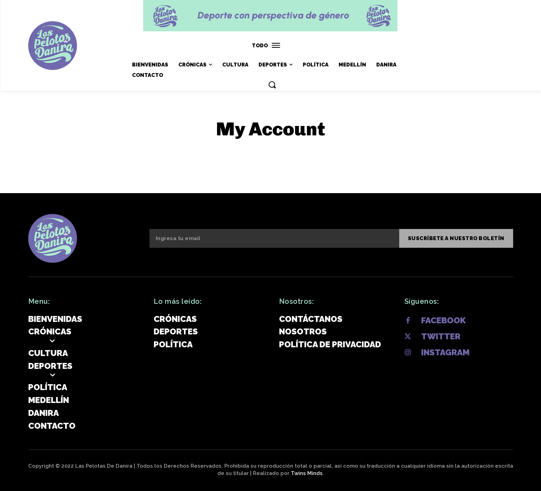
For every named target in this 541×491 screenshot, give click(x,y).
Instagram (445, 352)
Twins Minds (307, 473)
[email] (274, 238)
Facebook (443, 320)
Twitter (441, 336)
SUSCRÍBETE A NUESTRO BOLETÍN (456, 238)
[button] (272, 84)
